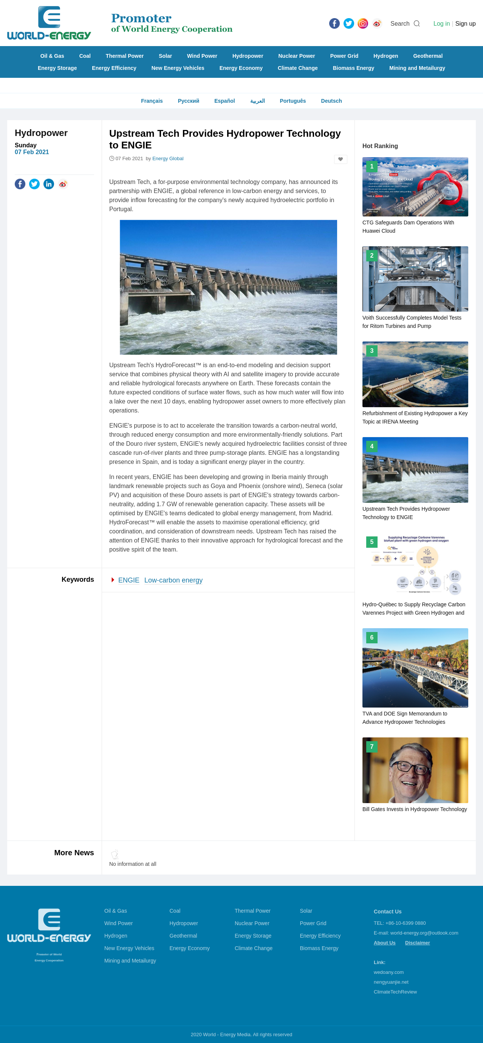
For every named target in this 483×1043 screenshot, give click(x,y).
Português (293, 101)
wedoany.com (389, 972)
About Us (385, 943)
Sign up (465, 23)
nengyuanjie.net (391, 982)
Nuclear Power (297, 56)
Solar (165, 56)
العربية (257, 101)
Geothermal (428, 56)
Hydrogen (385, 56)
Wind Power (202, 56)
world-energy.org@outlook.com (424, 933)
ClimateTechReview (395, 992)
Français (152, 101)
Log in (441, 23)
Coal (85, 56)
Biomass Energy (354, 68)
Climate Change (298, 68)
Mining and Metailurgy (417, 68)
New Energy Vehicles (178, 68)
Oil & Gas (52, 56)
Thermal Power (125, 56)
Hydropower (247, 56)
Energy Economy (241, 68)
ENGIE (128, 580)
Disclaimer (417, 943)
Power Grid (344, 56)
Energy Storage (57, 68)
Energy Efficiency (114, 68)
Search (400, 23)
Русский (189, 101)
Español (224, 101)
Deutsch (331, 101)
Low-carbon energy (173, 580)
